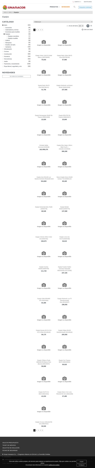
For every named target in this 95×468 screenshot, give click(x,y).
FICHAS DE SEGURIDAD (9, 450)
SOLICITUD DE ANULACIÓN (10, 448)
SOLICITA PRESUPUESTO (10, 442)
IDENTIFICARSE (88, 1)
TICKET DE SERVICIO (9, 445)
